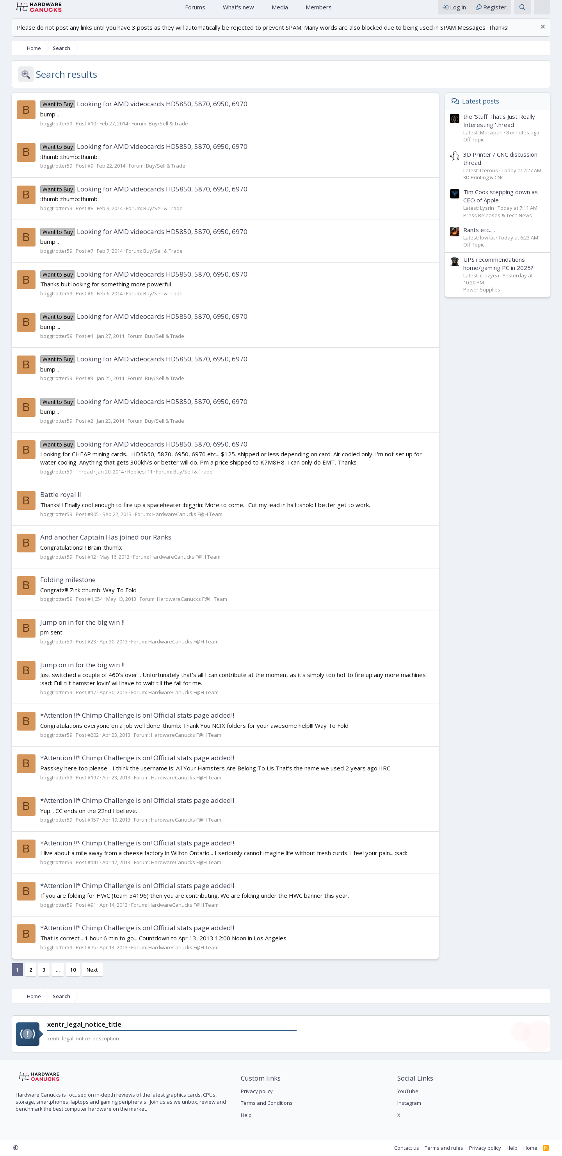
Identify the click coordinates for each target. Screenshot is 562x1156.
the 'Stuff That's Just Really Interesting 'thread (507, 128)
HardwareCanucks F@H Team (179, 521)
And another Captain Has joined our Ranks (98, 544)
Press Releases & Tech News (505, 223)
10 (65, 977)
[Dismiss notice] (549, 35)
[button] (211, 11)
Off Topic (481, 147)
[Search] (530, 11)
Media (280, 11)
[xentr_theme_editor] (550, 11)
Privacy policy (254, 1091)
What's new (238, 11)
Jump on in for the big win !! (74, 629)
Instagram (412, 1102)
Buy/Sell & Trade (160, 131)
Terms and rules (451, 1147)
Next (84, 977)
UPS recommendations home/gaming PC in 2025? (506, 271)
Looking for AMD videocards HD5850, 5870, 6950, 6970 (136, 111)
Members (319, 11)
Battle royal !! (52, 502)
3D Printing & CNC (491, 185)
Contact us (414, 1147)
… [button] (50, 977)
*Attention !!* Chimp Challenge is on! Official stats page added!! (129, 722)
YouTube (410, 1091)
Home (169, 11)
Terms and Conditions (264, 1102)
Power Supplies (489, 297)
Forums (195, 11)
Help (243, 1114)
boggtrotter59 (48, 131)
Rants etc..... (487, 237)
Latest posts (488, 108)
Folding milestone (60, 587)
